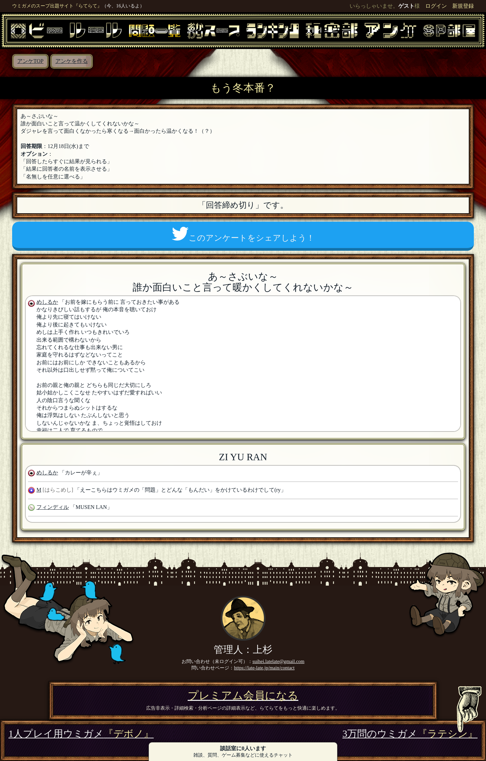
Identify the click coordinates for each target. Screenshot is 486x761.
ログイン (436, 6)
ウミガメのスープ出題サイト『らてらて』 (57, 5)
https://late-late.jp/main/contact (264, 667)
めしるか (47, 302)
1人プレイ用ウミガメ (81, 733)
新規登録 (463, 6)
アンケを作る (71, 61)
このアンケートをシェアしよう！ (243, 234)
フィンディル (52, 507)
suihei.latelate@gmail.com (278, 661)
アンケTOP (30, 61)
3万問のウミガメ (410, 733)
